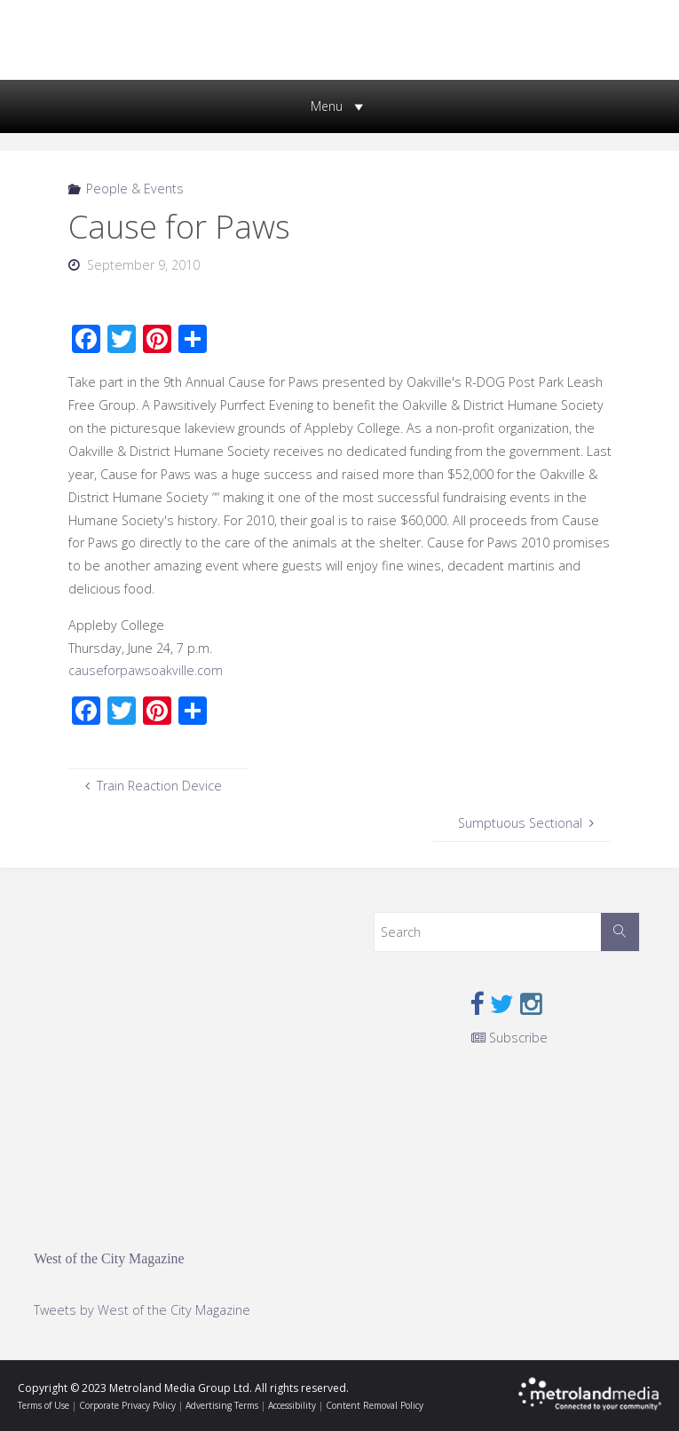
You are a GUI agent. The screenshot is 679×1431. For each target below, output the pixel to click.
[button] (327, 106)
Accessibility (292, 1405)
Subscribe (509, 1037)
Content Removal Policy (374, 1405)
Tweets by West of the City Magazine (142, 1309)
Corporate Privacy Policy (127, 1405)
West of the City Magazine (109, 1258)
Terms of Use (43, 1405)
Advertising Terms (222, 1405)
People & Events (135, 188)
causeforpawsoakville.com (145, 670)
